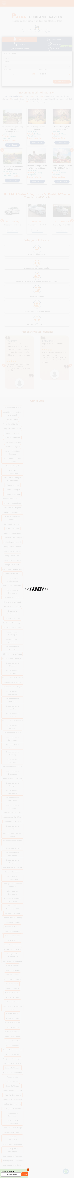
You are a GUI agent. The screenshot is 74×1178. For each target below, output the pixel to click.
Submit (25, 1174)
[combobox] (3, 1174)
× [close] (28, 1169)
